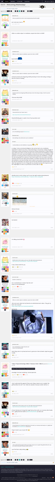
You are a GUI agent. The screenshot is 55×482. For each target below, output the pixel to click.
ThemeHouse (34, 476)
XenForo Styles (12, 477)
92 (17, 11)
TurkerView (26, 1)
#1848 (52, 185)
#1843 (52, 63)
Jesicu (5, 227)
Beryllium (44, 477)
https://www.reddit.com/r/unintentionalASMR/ (22, 306)
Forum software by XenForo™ (27, 474)
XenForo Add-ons (5, 477)
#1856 (52, 376)
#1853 (52, 288)
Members (13, 1)
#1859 (52, 434)
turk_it (5, 22)
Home (2, 1)
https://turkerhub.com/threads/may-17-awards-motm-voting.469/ (27, 176)
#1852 (52, 269)
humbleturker (5, 40)
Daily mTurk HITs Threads (11, 6)
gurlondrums (14, 288)
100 (28, 11)
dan (5, 351)
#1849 (52, 213)
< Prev (8, 11)
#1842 (52, 40)
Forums (6, 1)
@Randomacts (26, 131)
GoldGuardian (14, 119)
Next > (31, 11)
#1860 (52, 453)
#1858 (52, 416)
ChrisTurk (5, 182)
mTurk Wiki (19, 1)
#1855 (52, 357)
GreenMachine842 (15, 169)
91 (15, 11)
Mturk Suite (50, 363)
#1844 (52, 82)
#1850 (52, 227)
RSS (53, 477)
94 (21, 11)
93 (19, 11)
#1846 (52, 119)
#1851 (52, 246)
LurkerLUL (5, 304)
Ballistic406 (5, 77)
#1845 (52, 99)
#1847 (52, 169)
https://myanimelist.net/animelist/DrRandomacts (21, 114)
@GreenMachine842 (32, 411)
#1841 (52, 24)
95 (23, 11)
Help (48, 477)
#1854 (52, 337)
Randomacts (5, 58)
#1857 (52, 393)
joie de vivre (5, 200)
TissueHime (22, 6)
